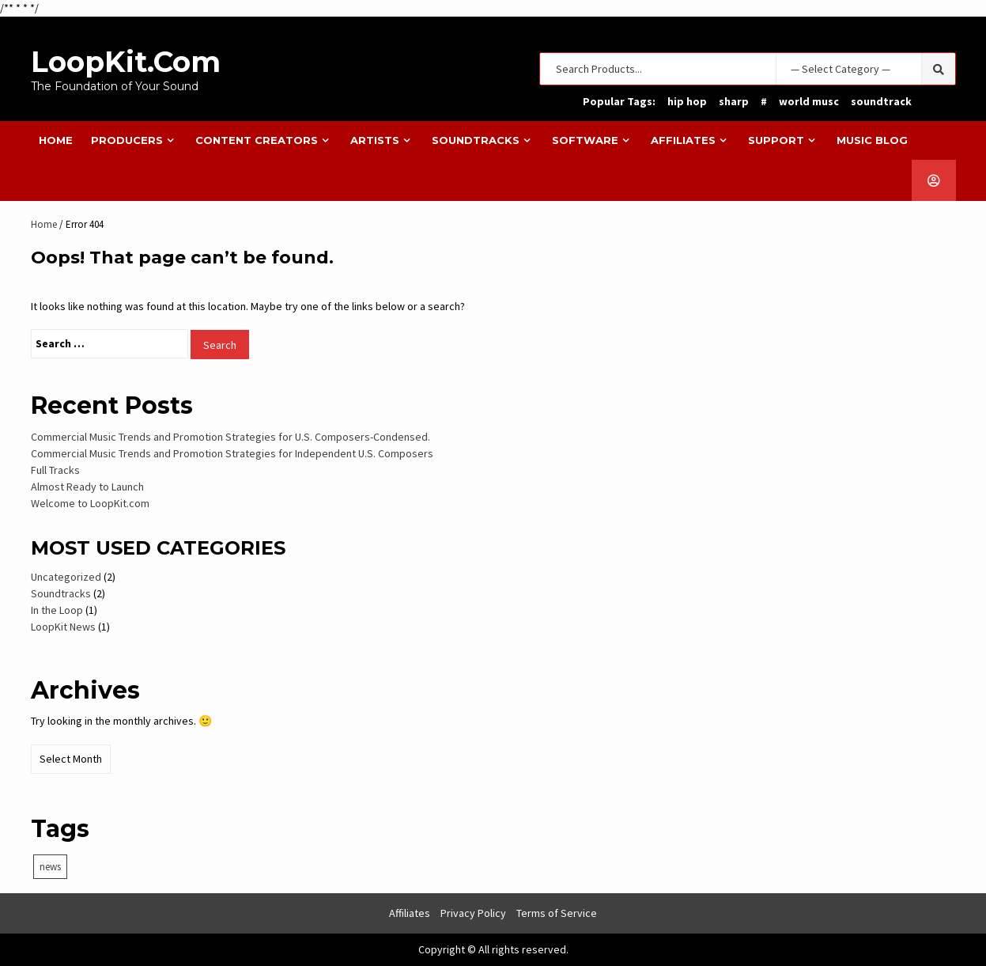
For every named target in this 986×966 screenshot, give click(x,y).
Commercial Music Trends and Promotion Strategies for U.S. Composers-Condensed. (230, 437)
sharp (734, 101)
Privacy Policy (473, 913)
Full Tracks (55, 470)
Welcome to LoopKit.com (90, 503)
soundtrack (881, 101)
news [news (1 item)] (50, 866)
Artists (374, 140)
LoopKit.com (126, 61)
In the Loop (57, 610)
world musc (809, 101)
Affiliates (683, 140)
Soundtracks (475, 140)
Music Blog (872, 140)
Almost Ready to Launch (87, 486)
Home (56, 140)
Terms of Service (556, 913)
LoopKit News (63, 626)
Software (585, 140)
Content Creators (256, 140)
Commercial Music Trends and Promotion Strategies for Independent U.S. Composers (232, 453)
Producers (127, 140)
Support (776, 140)
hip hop (687, 101)
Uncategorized (66, 577)
